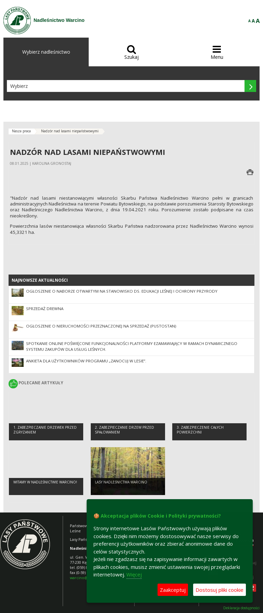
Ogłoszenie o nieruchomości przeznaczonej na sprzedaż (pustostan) (101, 326)
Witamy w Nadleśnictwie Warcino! (45, 482)
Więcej (134, 574)
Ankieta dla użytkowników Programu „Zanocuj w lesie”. (86, 360)
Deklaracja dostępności (241, 608)
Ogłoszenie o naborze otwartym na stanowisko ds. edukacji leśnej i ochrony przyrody (121, 291)
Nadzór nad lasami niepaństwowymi (70, 131)
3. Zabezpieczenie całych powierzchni (200, 430)
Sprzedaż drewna (44, 308)
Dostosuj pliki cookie (219, 589)
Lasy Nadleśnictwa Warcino (121, 482)
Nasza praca (21, 131)
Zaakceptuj (173, 589)
